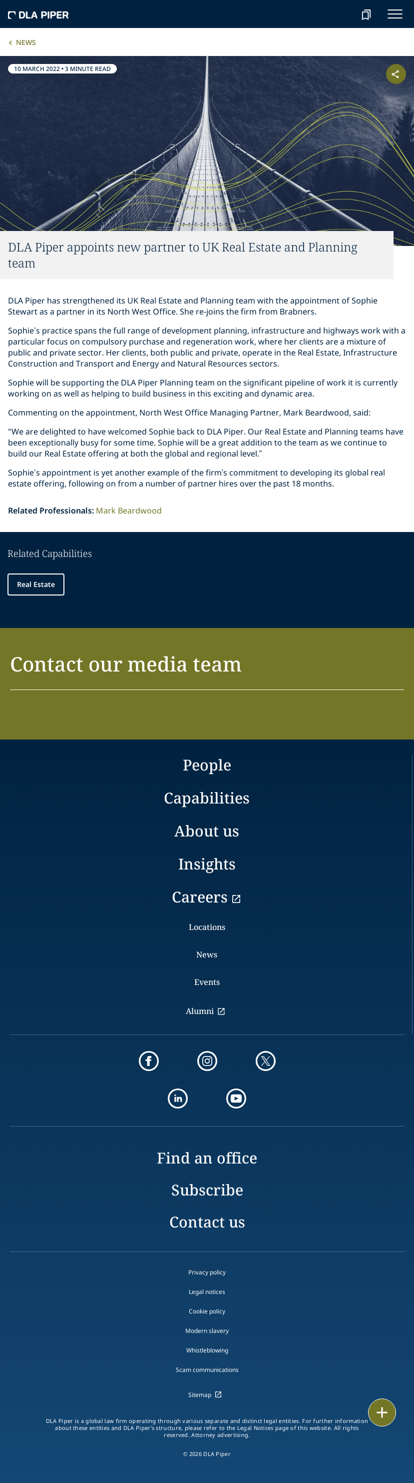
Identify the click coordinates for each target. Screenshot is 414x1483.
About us (206, 830)
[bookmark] (366, 14)
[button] (207, 670)
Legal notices (207, 1292)
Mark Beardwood (129, 510)
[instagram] (207, 1061)
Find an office (207, 1158)
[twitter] (266, 1061)
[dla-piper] (38, 14)
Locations (207, 927)
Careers (200, 896)
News (26, 42)
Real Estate (36, 584)
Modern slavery (207, 1330)
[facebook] (149, 1061)
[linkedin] (178, 1098)
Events (207, 982)
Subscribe (207, 1190)
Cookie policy (207, 1311)
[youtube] (236, 1098)
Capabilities (207, 798)
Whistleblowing (207, 1350)
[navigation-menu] (395, 14)
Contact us (207, 1222)
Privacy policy (207, 1272)
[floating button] (382, 1412)
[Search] (341, 14)
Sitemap (199, 1394)
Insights (207, 864)
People (207, 764)
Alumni (200, 1011)
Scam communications (207, 1370)
